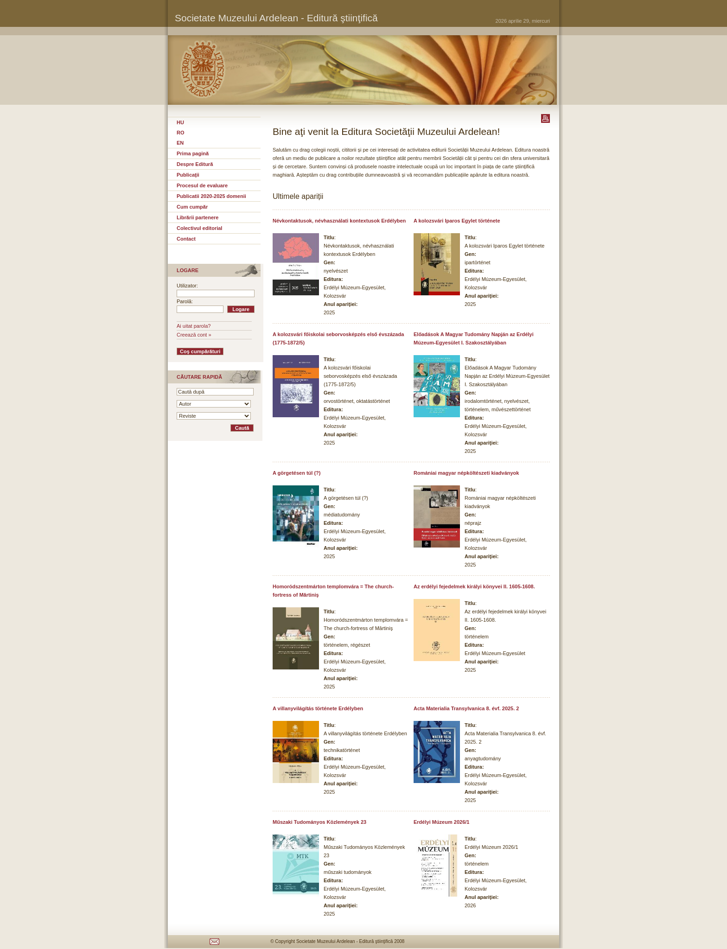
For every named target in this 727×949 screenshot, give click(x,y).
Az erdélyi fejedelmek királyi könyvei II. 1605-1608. (474, 586)
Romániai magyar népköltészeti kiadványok (466, 473)
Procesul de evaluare (202, 185)
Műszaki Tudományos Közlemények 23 (319, 822)
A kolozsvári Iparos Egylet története (457, 220)
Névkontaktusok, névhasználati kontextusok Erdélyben (339, 220)
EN (180, 143)
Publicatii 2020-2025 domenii (211, 196)
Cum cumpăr (192, 207)
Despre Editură (195, 164)
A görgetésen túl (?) (296, 473)
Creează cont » (194, 335)
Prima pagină (193, 153)
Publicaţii (188, 175)
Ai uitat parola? (193, 326)
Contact (186, 239)
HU (180, 122)
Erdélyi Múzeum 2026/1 (441, 822)
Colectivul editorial (199, 228)
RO (181, 132)
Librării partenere (197, 217)
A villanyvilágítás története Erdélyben (318, 708)
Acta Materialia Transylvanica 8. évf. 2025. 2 (466, 708)
